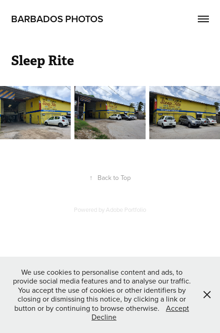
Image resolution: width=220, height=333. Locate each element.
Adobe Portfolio (126, 209)
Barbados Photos (57, 18)
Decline (104, 317)
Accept (177, 308)
